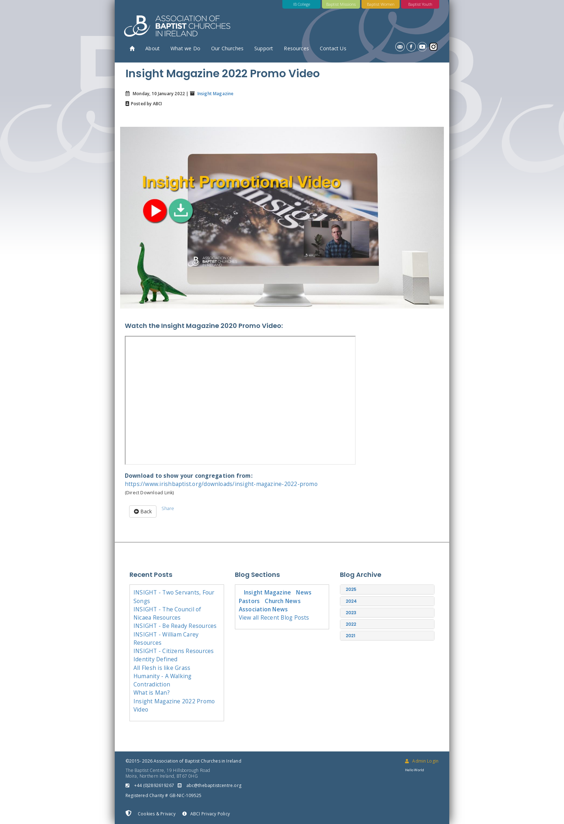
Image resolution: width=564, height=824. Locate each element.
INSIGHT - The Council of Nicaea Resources (167, 613)
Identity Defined (155, 659)
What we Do (185, 48)
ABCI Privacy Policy (206, 814)
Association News (263, 609)
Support (263, 48)
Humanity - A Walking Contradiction (162, 680)
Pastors (249, 601)
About (152, 48)
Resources (296, 48)
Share (168, 508)
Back (143, 511)
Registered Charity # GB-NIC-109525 (163, 795)
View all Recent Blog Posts (274, 617)
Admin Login (421, 761)
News (303, 592)
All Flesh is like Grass (161, 668)
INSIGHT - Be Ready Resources (175, 626)
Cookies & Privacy (151, 813)
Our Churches (227, 48)
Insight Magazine (214, 94)
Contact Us (333, 48)
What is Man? (151, 692)
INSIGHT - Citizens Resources (173, 651)
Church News (283, 601)
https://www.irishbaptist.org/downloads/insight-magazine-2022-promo (221, 484)
